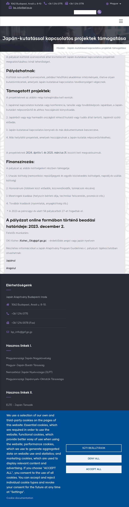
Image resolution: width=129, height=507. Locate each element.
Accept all (93, 469)
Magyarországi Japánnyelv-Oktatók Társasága (35, 379)
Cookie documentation (19, 498)
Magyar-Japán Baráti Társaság (25, 365)
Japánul (11, 260)
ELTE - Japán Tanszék (19, 405)
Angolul (11, 268)
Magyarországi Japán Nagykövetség (28, 358)
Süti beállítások (93, 448)
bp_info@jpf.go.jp (22, 8)
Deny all (94, 458)
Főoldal (61, 48)
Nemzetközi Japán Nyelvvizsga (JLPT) (29, 372)
